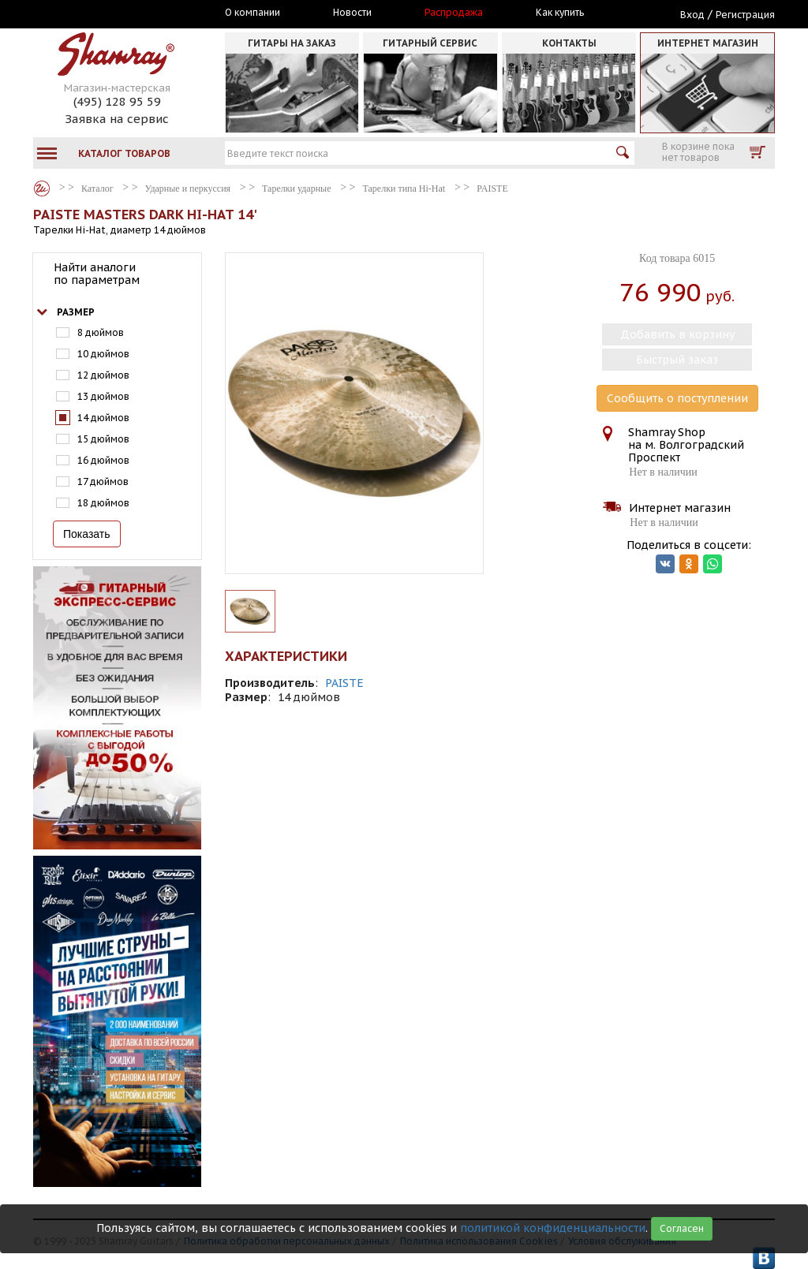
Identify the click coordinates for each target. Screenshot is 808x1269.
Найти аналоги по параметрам (97, 273)
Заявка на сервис (117, 118)
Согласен (682, 1228)
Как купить (560, 12)
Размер (76, 312)
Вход (692, 15)
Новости (352, 12)
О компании (252, 12)
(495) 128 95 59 (117, 101)
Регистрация (745, 15)
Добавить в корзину (677, 334)
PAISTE (344, 683)
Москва (105, 13)
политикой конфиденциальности (552, 1228)
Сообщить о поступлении (677, 398)
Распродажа (454, 12)
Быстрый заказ (677, 360)
